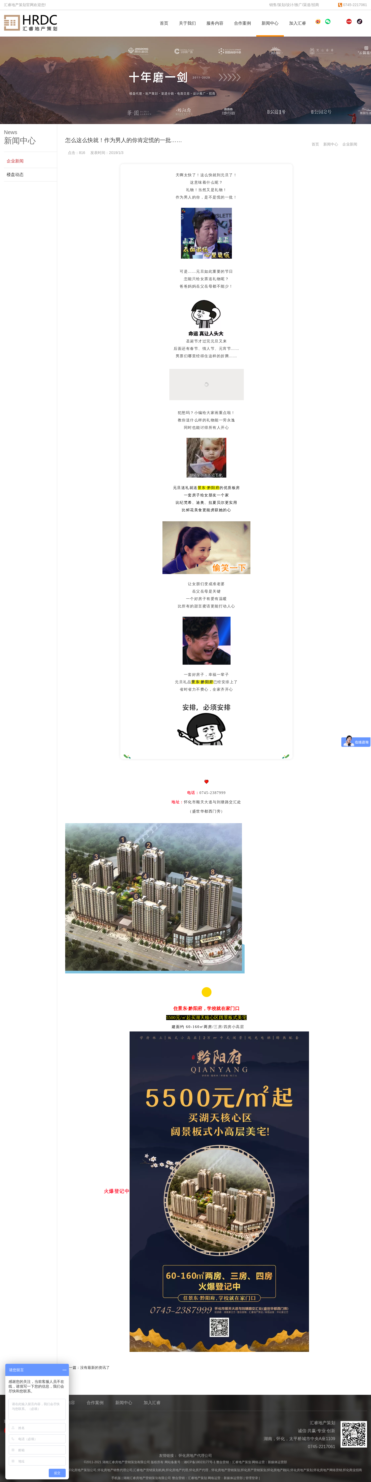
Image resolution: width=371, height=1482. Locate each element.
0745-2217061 (352, 5)
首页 (164, 23)
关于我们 (189, 23)
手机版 (116, 1478)
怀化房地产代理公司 (195, 1455)
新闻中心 (272, 23)
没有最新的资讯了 (95, 1367)
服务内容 (217, 23)
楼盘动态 (15, 174)
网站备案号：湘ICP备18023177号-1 (190, 1462)
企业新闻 (349, 144)
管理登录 (251, 1478)
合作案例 (244, 23)
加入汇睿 (300, 23)
